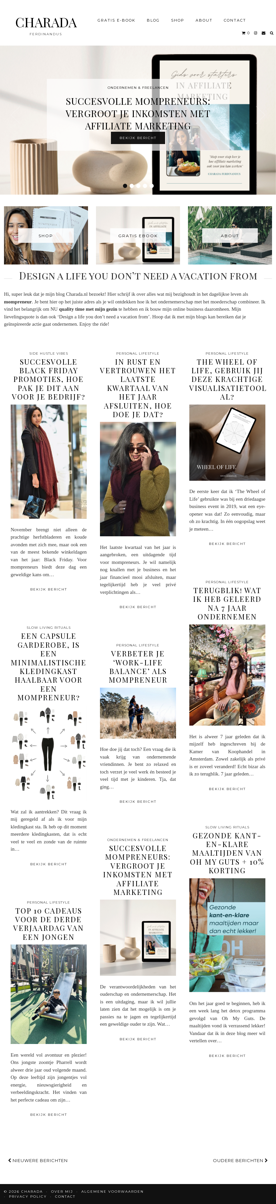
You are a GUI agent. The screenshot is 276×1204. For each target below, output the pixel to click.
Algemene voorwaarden (112, 1191)
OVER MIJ (62, 1191)
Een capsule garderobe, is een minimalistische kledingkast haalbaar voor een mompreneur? (48, 666)
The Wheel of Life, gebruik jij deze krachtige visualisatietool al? (228, 379)
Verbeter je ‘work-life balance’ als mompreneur (138, 666)
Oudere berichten (240, 1160)
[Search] (272, 30)
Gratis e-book (117, 18)
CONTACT (235, 18)
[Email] (264, 30)
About (204, 18)
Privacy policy (28, 1196)
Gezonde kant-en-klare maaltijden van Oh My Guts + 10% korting (227, 853)
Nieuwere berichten (38, 1160)
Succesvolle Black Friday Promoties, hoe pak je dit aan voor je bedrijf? (48, 379)
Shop (177, 18)
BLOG (153, 18)
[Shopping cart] (246, 30)
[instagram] (256, 30)
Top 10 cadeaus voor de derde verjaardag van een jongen (48, 924)
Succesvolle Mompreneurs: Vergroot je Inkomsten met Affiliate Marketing (138, 113)
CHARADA (46, 20)
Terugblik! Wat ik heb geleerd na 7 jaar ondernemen (227, 603)
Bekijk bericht (138, 138)
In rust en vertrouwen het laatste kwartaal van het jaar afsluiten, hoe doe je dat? (138, 388)
